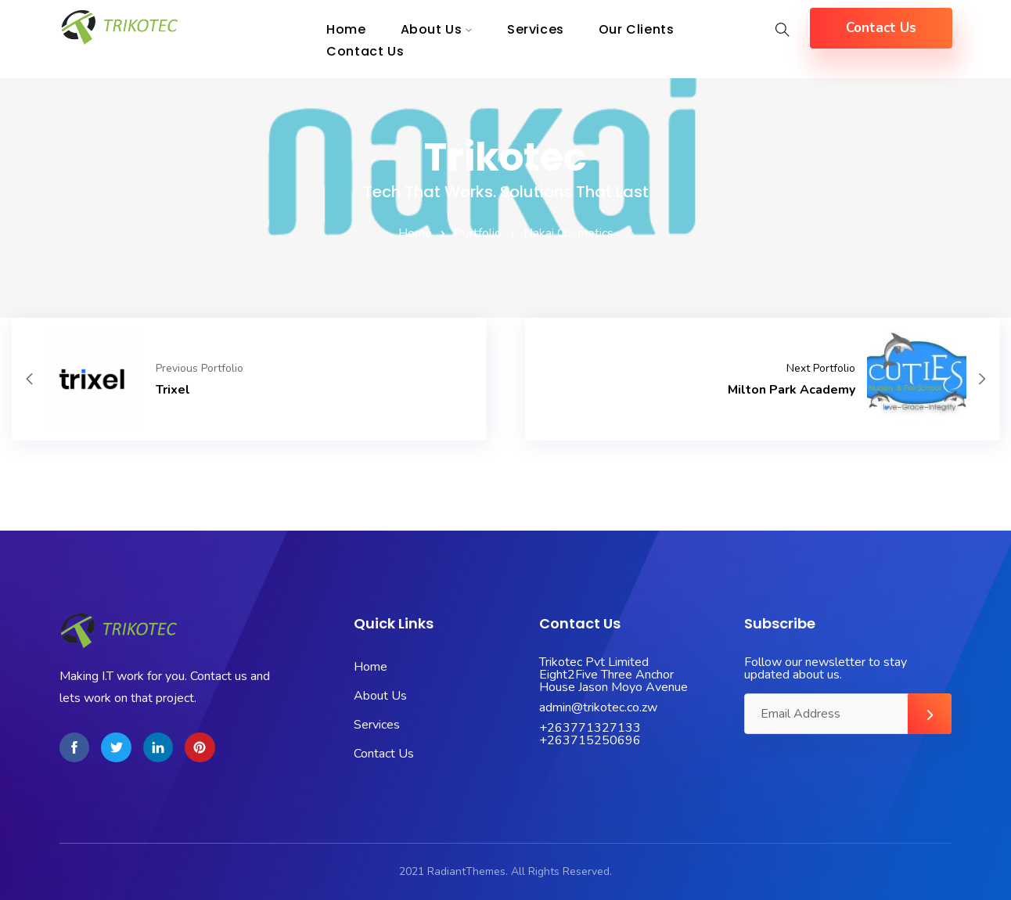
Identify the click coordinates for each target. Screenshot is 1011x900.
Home (415, 233)
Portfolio (478, 233)
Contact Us (365, 51)
